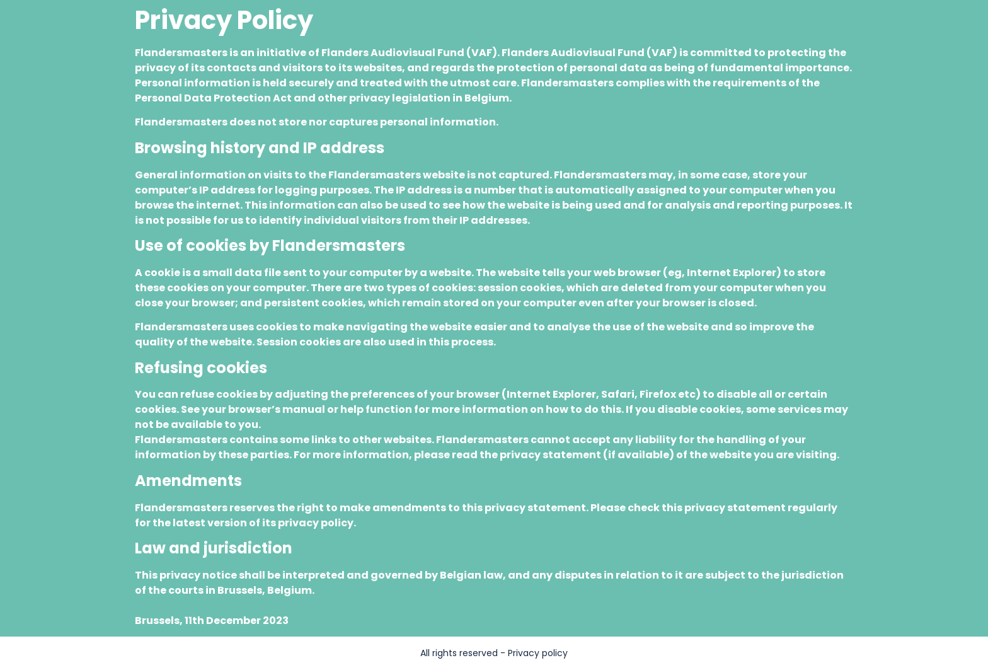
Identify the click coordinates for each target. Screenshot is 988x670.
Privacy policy (538, 653)
